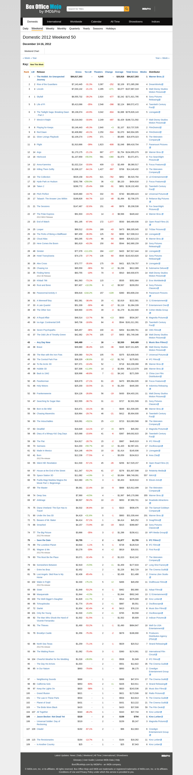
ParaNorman (43, 381)
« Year (34, 58)
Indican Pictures (157, 618)
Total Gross (132, 72)
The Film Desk (157, 707)
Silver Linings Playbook (48, 137)
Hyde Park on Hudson (47, 181)
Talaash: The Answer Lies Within (52, 198)
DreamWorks (156, 84)
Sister (39, 589)
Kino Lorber (155, 599)
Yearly (86, 28)
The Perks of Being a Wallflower (52, 234)
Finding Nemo (43, 273)
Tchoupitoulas (43, 603)
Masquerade (43, 594)
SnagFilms (155, 520)
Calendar (96, 21)
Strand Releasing (158, 644)
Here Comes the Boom (47, 243)
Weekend (88, 755)
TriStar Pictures (157, 229)
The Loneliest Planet (46, 545)
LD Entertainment (158, 177)
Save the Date (44, 540)
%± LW (88, 72)
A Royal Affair (43, 317)
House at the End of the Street (51, 470)
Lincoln (40, 89)
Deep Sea (41, 495)
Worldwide (76, 21)
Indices (156, 21)
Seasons (98, 28)
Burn (39, 455)
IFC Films (154, 359)
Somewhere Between (47, 565)
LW (33, 72)
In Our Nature (43, 668)
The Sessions (43, 206)
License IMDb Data (105, 760)
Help (117, 760)
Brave (39, 347)
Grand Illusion (43, 693)
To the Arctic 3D (44, 364)
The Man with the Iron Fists (49, 354)
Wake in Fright (43, 582)
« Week (26, 58)
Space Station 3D (45, 475)
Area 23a (154, 455)
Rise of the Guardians (47, 84)
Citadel (40, 729)
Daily (25, 28)
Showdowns (136, 21)
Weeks (143, 72)
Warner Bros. (156, 76)
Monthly (61, 28)
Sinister (40, 251)
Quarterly (74, 28)
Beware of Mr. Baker (46, 520)
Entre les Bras (43, 569)
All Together (42, 712)
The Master (42, 488)
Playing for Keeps (45, 127)
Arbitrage (41, 500)
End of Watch (43, 221)
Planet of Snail (43, 702)
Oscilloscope (156, 446)
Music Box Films (158, 342)
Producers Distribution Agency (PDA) (158, 636)
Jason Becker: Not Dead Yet (51, 716)
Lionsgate (154, 112)
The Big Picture (44, 532)
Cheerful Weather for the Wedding (53, 659)
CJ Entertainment (158, 300)
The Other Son (44, 310)
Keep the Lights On (46, 688)
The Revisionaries (45, 740)
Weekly (50, 28)
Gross (79, 72)
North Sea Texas (44, 644)
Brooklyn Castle (44, 633)
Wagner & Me (43, 549)
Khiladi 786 (42, 280)
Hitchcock (41, 157)
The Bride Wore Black (47, 707)
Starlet (40, 608)
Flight (39, 144)
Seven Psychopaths (46, 330)
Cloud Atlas (42, 239)
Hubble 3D (42, 369)
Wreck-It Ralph (44, 120)
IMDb (109, 764)
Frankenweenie (44, 393)
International (54, 21)
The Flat (40, 441)
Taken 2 (40, 186)
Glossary (77, 760)
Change (109, 72)
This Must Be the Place (48, 557)
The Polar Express (45, 214)
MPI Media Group (158, 532)
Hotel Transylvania (45, 256)
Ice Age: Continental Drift (48, 322)
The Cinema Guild (158, 569)
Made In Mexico (44, 450)
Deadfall (40, 429)
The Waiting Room (45, 651)
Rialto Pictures (157, 693)
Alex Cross (42, 263)
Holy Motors (42, 386)
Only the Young (44, 613)
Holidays (111, 28)
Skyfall (40, 96)
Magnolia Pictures (158, 317)
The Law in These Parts (48, 698)
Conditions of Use (67, 772)
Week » (165, 58)
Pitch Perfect (43, 194)
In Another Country (45, 744)
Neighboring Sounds (46, 679)
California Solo (44, 684)
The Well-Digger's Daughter (50, 599)
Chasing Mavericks (46, 413)
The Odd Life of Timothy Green (51, 334)
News (72, 755)
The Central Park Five (47, 359)
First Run (154, 549)
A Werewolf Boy (44, 300)
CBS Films (155, 330)
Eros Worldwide (157, 280)
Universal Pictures (158, 194)
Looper (40, 229)
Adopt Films (155, 589)
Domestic (32, 21)
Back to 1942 (43, 373)
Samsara (41, 446)
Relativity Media (157, 470)
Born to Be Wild (44, 409)
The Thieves (42, 625)
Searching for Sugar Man (48, 401)
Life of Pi (41, 104)
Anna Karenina (44, 164)
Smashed (41, 525)
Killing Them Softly (45, 169)
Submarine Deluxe (159, 268)
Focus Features (157, 164)
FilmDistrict (155, 127)
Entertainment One (159, 305)
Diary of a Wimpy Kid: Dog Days (52, 433)
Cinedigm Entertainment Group (159, 671)
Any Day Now (43, 342)
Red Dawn (42, 132)
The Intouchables (45, 421)
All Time (115, 21)
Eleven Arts (155, 480)
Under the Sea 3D (45, 515)
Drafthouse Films (158, 582)
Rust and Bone (44, 285)
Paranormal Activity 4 (47, 293)
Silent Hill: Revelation (47, 463)
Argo (39, 152)
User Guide (88, 760)
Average (119, 72)
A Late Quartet (43, 305)
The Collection (43, 177)
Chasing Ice (42, 268)
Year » (158, 58)
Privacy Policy (86, 772)
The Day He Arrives (46, 664)
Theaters (98, 72)
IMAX (152, 475)
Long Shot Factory (158, 565)
